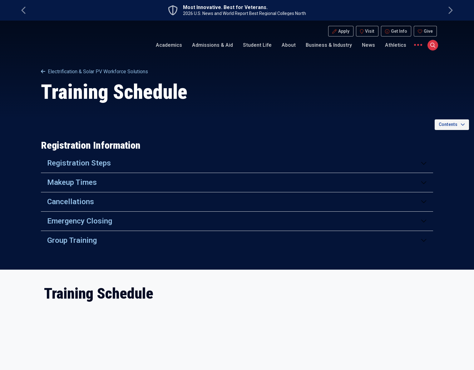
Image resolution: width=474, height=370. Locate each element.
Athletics (395, 45)
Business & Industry (329, 45)
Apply (343, 31)
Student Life (257, 45)
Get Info (399, 31)
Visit (369, 31)
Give (428, 31)
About (289, 45)
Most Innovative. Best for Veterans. (225, 7)
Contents (448, 124)
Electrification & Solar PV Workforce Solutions (94, 71)
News (368, 45)
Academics (169, 45)
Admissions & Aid (212, 45)
